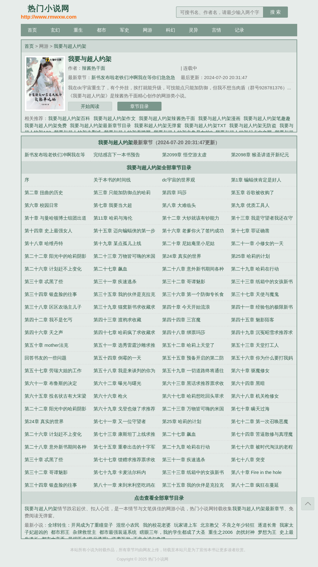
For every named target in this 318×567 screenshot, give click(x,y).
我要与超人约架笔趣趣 (266, 118)
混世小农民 (127, 525)
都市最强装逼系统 (118, 532)
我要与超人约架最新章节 (258, 508)
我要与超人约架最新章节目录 (100, 125)
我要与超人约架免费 (46, 125)
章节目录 (139, 106)
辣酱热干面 (93, 68)
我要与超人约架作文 (114, 118)
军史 (124, 30)
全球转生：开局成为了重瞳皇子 (80, 525)
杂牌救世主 (84, 532)
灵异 (193, 30)
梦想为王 (267, 532)
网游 (147, 30)
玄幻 (55, 30)
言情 (216, 30)
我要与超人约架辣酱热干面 (167, 118)
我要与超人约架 (70, 46)
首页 (32, 30)
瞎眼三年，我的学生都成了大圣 (172, 532)
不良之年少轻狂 (238, 525)
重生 (78, 30)
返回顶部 (307, 503)
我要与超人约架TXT (205, 125)
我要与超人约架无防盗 (252, 125)
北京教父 (209, 525)
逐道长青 (267, 525)
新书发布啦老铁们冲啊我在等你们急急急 (133, 77)
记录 (239, 30)
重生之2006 (220, 532)
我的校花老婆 (157, 525)
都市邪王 (60, 532)
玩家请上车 (185, 525)
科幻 (170, 30)
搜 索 (275, 12)
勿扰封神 (245, 532)
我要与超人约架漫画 (219, 118)
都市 (101, 30)
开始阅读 (90, 106)
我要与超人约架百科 (69, 118)
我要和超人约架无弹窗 (157, 125)
